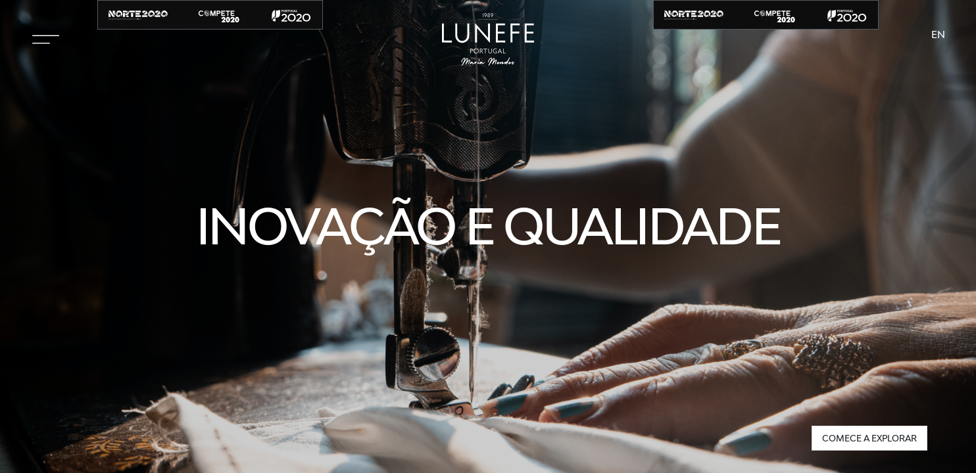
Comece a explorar (869, 438)
